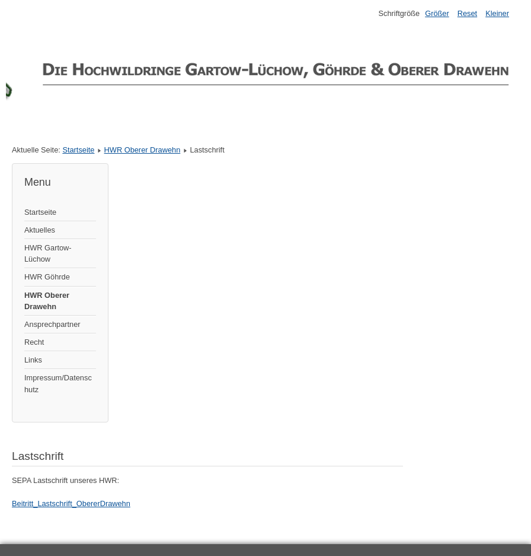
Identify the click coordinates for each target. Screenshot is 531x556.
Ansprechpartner (52, 324)
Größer (437, 13)
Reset (467, 13)
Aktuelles (39, 229)
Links (33, 359)
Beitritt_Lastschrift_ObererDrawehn (71, 503)
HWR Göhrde (47, 276)
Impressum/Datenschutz (58, 383)
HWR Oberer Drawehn (142, 149)
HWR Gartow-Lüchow (48, 253)
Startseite (78, 149)
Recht (34, 342)
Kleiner (497, 13)
